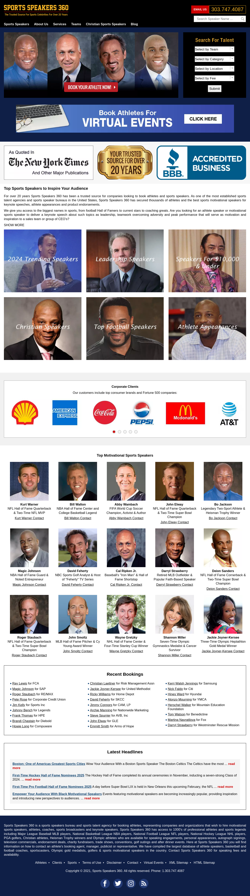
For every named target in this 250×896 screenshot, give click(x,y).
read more (32, 779)
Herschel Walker (179, 705)
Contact (132, 862)
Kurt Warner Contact (29, 518)
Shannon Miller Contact (174, 655)
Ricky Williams (100, 694)
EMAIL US (200, 9)
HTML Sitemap (204, 862)
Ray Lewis (19, 683)
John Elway (98, 721)
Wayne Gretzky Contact (126, 651)
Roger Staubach (23, 694)
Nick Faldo (175, 689)
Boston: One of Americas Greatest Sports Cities (48, 764)
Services (59, 24)
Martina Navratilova (181, 719)
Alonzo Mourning (180, 699)
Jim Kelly (18, 705)
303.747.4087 (227, 9)
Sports (72, 862)
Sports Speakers (16, 24)
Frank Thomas (22, 715)
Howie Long (20, 726)
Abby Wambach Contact (126, 518)
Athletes (41, 862)
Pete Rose (19, 699)
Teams (76, 24)
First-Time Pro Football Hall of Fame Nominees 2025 (52, 786)
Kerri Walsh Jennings (183, 683)
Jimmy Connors (101, 705)
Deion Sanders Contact (222, 588)
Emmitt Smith (99, 726)
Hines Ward (176, 694)
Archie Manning (101, 710)
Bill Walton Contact (77, 518)
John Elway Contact (175, 522)
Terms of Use (91, 862)
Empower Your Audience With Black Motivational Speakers (57, 794)
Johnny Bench (22, 710)
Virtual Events (153, 862)
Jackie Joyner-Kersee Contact (223, 651)
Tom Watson (176, 714)
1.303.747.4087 (173, 871)
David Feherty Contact (78, 584)
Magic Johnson (23, 689)
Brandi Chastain (23, 721)
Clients (57, 862)
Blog (134, 24)
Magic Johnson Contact (29, 584)
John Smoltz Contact (78, 651)
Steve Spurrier (100, 715)
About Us (41, 24)
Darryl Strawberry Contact (174, 584)
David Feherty (100, 699)
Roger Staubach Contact (29, 655)
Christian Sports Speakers (106, 24)
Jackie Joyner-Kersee (105, 689)
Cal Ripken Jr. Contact (126, 584)
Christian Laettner (102, 683)
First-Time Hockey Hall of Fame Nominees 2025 (48, 775)
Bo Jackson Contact (223, 518)
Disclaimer (114, 862)
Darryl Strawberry (180, 725)
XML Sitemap (178, 862)
